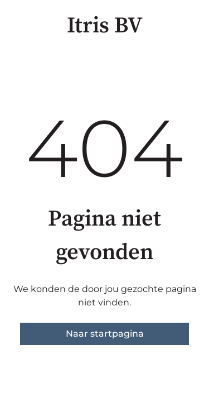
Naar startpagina (105, 333)
